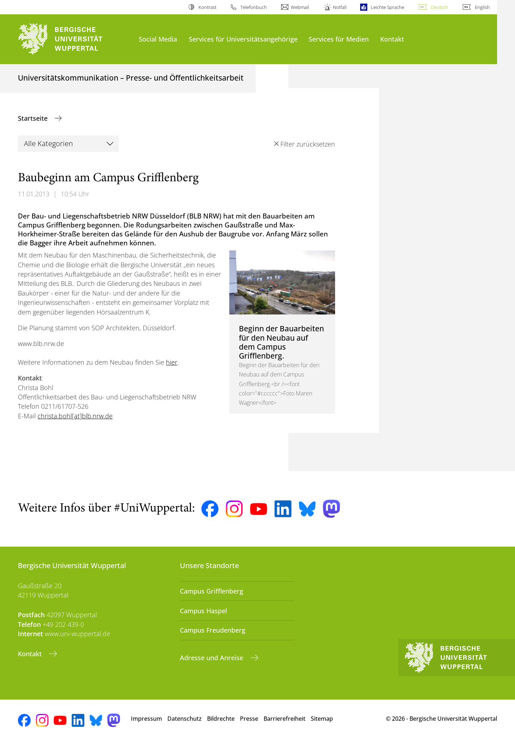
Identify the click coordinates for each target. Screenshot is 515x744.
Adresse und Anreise (212, 657)
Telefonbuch (253, 7)
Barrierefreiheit (284, 719)
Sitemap (322, 719)
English (482, 7)
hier (171, 362)
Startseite (33, 118)
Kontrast (207, 7)
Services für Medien (339, 38)
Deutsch (439, 7)
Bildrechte (221, 719)
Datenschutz (184, 719)
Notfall (340, 7)
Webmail (300, 7)
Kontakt (392, 38)
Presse (249, 719)
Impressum (146, 719)
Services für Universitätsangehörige (243, 38)
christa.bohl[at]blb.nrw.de (75, 416)
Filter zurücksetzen (307, 144)
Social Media (158, 38)
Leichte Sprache (387, 7)
